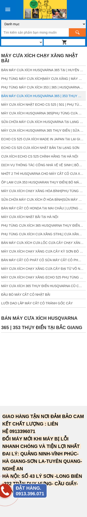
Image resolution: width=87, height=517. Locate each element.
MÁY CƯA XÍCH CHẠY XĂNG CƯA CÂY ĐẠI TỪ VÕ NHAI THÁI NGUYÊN (43, 269)
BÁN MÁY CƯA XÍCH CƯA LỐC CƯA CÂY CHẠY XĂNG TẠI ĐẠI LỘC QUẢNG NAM (43, 243)
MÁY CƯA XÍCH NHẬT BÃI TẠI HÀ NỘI (29, 217)
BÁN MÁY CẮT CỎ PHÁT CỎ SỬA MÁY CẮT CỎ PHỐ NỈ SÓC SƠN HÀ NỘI (43, 260)
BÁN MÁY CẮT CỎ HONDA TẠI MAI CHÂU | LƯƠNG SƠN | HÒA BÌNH (43, 208)
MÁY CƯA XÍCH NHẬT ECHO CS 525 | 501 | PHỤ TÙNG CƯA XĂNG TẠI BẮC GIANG (43, 104)
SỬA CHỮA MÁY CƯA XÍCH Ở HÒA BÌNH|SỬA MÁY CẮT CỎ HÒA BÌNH (43, 199)
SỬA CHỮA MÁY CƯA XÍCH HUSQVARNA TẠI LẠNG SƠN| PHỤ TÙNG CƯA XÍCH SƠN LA (43, 122)
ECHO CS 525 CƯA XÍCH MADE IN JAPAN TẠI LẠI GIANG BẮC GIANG (43, 139)
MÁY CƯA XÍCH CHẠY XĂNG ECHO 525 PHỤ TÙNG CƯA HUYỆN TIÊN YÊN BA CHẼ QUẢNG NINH (43, 277)
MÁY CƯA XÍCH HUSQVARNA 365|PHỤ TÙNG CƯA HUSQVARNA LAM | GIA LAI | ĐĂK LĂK (43, 113)
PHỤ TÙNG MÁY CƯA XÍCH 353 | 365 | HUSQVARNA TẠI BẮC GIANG (43, 87)
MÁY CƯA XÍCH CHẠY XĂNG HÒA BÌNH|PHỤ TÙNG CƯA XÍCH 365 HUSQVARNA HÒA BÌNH (43, 191)
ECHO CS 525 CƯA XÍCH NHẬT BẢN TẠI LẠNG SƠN (40, 148)
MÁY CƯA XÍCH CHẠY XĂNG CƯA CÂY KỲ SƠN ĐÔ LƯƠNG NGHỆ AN (43, 251)
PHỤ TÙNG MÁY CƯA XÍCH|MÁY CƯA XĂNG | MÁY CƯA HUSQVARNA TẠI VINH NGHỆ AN (43, 79)
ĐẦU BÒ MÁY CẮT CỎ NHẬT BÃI (25, 294)
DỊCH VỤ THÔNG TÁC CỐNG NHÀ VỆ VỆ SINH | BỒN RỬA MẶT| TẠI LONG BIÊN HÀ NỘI (43, 165)
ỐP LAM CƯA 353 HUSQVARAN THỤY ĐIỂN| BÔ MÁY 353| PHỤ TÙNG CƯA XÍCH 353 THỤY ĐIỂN (43, 182)
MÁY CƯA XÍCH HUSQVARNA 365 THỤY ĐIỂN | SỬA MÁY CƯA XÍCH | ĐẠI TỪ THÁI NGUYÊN (43, 130)
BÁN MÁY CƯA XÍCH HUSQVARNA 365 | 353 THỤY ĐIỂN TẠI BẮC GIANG (43, 96)
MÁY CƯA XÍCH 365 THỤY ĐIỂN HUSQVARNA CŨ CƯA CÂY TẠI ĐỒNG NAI (43, 286)
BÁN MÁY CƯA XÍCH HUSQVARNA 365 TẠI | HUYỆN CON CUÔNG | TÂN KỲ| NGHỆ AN (43, 70)
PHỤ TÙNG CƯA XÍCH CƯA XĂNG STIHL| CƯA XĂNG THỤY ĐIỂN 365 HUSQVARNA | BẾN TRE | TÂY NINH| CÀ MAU (43, 234)
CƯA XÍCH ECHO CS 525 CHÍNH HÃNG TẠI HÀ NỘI (39, 156)
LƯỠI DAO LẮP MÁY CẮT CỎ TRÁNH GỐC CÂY (37, 303)
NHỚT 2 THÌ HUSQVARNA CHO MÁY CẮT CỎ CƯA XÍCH (43, 174)
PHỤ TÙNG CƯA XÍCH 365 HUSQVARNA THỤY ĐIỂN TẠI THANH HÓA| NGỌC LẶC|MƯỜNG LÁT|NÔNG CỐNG (43, 225)
